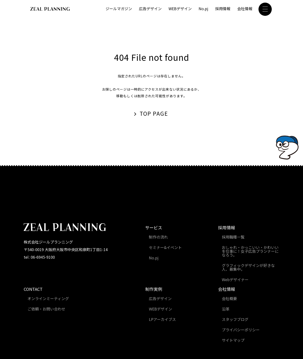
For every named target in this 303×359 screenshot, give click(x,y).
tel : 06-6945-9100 (40, 257)
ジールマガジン (119, 9)
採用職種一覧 (233, 237)
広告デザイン (150, 9)
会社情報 (244, 9)
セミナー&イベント (165, 248)
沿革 (225, 309)
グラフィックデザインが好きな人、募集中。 (248, 267)
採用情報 (222, 9)
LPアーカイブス (162, 320)
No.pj (203, 9)
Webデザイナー (235, 280)
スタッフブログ (235, 320)
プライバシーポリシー (241, 330)
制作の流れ (158, 237)
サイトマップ (233, 340)
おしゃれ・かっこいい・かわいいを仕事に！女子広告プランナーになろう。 (250, 251)
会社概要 (229, 299)
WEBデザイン (180, 9)
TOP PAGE (154, 114)
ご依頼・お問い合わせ (46, 309)
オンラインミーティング (48, 299)
